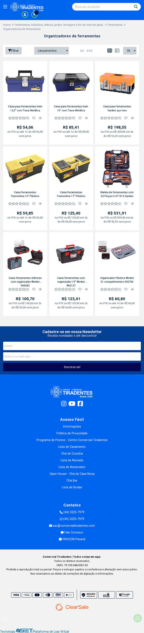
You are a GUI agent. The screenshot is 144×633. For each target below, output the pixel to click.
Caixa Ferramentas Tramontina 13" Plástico (25, 193)
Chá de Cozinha (72, 453)
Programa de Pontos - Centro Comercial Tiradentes (72, 440)
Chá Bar (72, 480)
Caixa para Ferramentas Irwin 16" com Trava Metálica (71, 108)
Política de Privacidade (72, 433)
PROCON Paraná (72, 539)
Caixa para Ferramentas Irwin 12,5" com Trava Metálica (25, 108)
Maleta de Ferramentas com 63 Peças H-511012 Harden (116, 193)
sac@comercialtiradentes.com (72, 525)
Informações (72, 426)
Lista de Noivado (72, 460)
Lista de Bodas (72, 487)
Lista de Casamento (72, 446)
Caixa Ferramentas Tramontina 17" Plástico (71, 193)
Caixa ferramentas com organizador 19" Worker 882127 (71, 281)
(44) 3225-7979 (72, 512)
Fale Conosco (72, 532)
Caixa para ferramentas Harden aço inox (117, 108)
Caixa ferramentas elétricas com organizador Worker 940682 (24, 281)
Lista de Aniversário (72, 467)
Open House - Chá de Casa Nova (72, 473)
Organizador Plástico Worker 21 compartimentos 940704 (117, 279)
